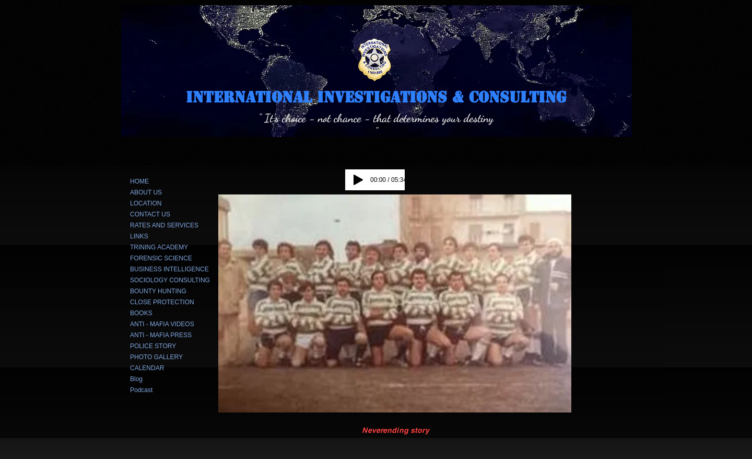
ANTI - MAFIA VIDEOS (162, 324)
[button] (394, 303)
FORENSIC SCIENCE (161, 258)
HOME (139, 181)
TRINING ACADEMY (159, 247)
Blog (136, 379)
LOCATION (145, 203)
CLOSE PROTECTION (162, 302)
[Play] (358, 180)
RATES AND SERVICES (164, 225)
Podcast (141, 390)
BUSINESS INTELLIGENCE (169, 269)
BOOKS (141, 313)
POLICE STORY (153, 346)
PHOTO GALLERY (156, 357)
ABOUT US (146, 192)
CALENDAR (147, 368)
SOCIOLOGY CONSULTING (170, 280)
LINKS (139, 236)
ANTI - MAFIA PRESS (161, 335)
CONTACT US (150, 214)
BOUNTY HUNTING (158, 291)
